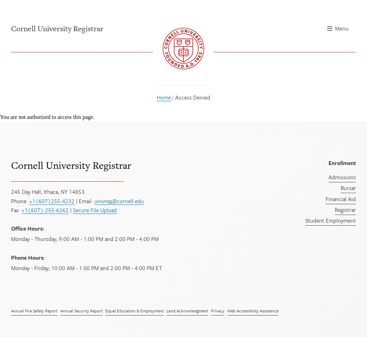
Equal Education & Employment (134, 311)
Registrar (345, 210)
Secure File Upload (95, 210)
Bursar (348, 188)
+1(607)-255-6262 (45, 210)
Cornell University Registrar (71, 165)
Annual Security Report (81, 311)
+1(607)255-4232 (52, 201)
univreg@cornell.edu (119, 201)
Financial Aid (341, 199)
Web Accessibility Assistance (253, 311)
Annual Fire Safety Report (34, 311)
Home (164, 97)
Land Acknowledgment (187, 311)
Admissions (342, 177)
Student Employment (330, 220)
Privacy (217, 311)
